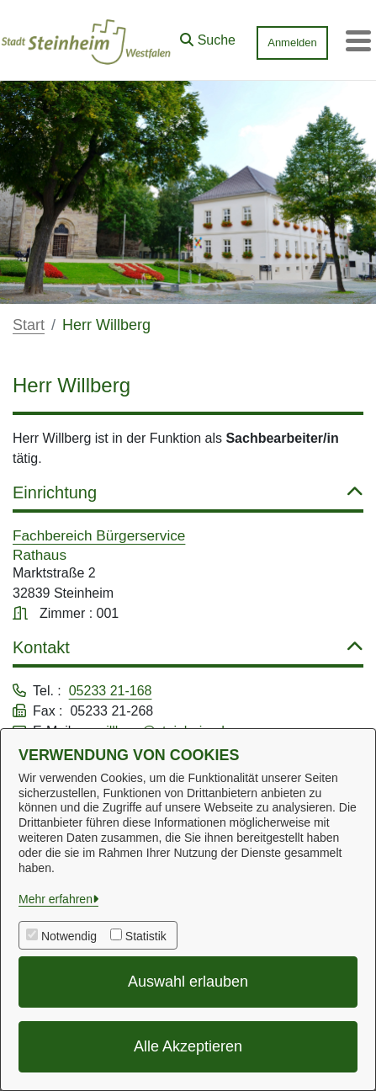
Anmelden (292, 42)
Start (29, 325)
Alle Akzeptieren (188, 1046)
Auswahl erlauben (188, 981)
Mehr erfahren (56, 899)
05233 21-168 (110, 691)
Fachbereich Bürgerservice (99, 535)
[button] (208, 36)
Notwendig (69, 936)
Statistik (146, 936)
